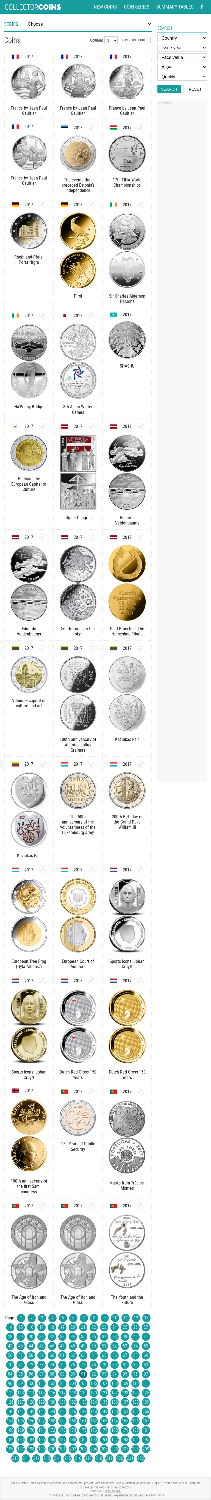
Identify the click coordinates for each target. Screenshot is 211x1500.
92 (93, 1374)
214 (57, 1458)
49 (83, 1346)
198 (31, 1449)
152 (135, 1411)
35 (83, 1336)
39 (125, 1336)
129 (41, 1402)
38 (114, 1336)
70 (10, 1364)
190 (93, 1439)
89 (62, 1374)
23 (104, 1327)
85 (20, 1374)
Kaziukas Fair (127, 739)
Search (169, 89)
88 (52, 1374)
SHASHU (127, 366)
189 (83, 1439)
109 (125, 1383)
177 (104, 1430)
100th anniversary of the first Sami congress (29, 1186)
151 (125, 1411)
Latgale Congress (77, 517)
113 (20, 1392)
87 (41, 1374)
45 (41, 1346)
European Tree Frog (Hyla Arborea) (29, 964)
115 (41, 1392)
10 (115, 1317)
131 (62, 1402)
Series (11, 24)
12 (136, 1317)
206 (114, 1449)
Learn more (156, 1495)
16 (31, 1327)
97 (146, 1374)
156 (31, 1420)
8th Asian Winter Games (78, 409)
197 (20, 1449)
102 (52, 1383)
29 (20, 1336)
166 (135, 1420)
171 (41, 1430)
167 (146, 1420)
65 (104, 1355)
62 (73, 1355)
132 (73, 1402)
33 (62, 1336)
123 (125, 1392)
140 (10, 1411)
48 (73, 1346)
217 (88, 1458)
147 (83, 1411)
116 (52, 1392)
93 (104, 1374)
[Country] (182, 38)
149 (104, 1411)
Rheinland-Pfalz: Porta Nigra (28, 259)
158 (52, 1420)
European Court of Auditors (78, 964)
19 (62, 1327)
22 (93, 1327)
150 (114, 1411)
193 (125, 1439)
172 (52, 1430)
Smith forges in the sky (78, 631)
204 (93, 1449)
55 (146, 1346)
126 (10, 1402)
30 (31, 1336)
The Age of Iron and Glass (29, 1300)
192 (114, 1439)
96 (135, 1374)
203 (83, 1449)
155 (20, 1420)
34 (73, 1336)
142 (31, 1411)
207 (125, 1449)
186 (52, 1439)
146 (73, 1411)
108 (114, 1383)
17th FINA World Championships (127, 182)
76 (73, 1364)
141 (20, 1411)
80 (114, 1364)
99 (20, 1383)
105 (83, 1383)
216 (78, 1458)
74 (52, 1364)
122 (114, 1392)
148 (93, 1411)
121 (104, 1392)
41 (146, 1336)
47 (62, 1346)
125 (146, 1392)
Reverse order (135, 40)
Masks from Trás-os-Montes (127, 1185)
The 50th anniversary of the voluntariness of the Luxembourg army (78, 824)
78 (93, 1364)
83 (146, 1364)
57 (20, 1355)
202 (73, 1449)
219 (109, 1458)
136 (114, 1402)
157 (41, 1420)
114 (31, 1392)
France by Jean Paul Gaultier (29, 110)
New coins (105, 7)
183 (20, 1439)
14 (10, 1327)
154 (10, 1420)
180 (135, 1430)
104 (73, 1383)
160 (73, 1420)
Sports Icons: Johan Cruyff (127, 964)
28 (10, 1336)
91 (83, 1374)
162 (93, 1420)
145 (62, 1411)
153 (146, 1411)
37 (104, 1336)
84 (10, 1374)
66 (114, 1355)
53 (125, 1346)
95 (125, 1374)
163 (104, 1420)
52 (114, 1346)
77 (83, 1364)
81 (125, 1364)
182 (10, 1439)
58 (31, 1355)
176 (93, 1430)
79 (104, 1364)
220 (119, 1458)
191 (104, 1439)
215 (67, 1458)
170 (31, 1430)
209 (146, 1449)
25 (125, 1327)
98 (10, 1383)
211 (26, 1458)
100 (31, 1383)
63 (83, 1355)
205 (104, 1449)
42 (10, 1346)
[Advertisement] (182, 190)
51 (104, 1346)
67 (125, 1355)
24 (114, 1327)
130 (52, 1402)
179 (125, 1430)
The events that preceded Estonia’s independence (78, 185)
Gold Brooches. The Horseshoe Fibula (127, 631)
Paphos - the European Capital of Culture (28, 484)
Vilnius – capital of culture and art (29, 703)
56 (10, 1355)
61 (62, 1355)
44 (31, 1346)
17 (41, 1327)
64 (93, 1355)
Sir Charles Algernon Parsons (127, 299)
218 (99, 1458)
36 (93, 1336)
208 (135, 1449)
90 (73, 1374)
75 (62, 1364)
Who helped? (113, 1491)
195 (146, 1439)
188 (73, 1439)
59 (41, 1355)
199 (41, 1449)
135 (104, 1402)
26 (135, 1327)
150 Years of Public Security (78, 1146)
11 (125, 1317)
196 (10, 1449)
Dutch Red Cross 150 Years (78, 1074)
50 (93, 1346)
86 (31, 1374)
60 (52, 1355)
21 (83, 1327)
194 (135, 1439)
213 (46, 1458)
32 (52, 1336)
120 (93, 1392)
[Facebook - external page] (202, 6)
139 (146, 1402)
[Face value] (182, 57)
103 (62, 1383)
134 (93, 1402)
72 (31, 1364)
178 (114, 1430)
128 (31, 1402)
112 (10, 1392)
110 (135, 1383)
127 (20, 1402)
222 (140, 1458)
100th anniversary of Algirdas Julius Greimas (78, 744)
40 (135, 1336)
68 (135, 1355)
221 (130, 1458)
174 (73, 1430)
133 (83, 1402)
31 (41, 1336)
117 (62, 1392)
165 (125, 1420)
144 (52, 1411)
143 (41, 1411)
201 (62, 1449)
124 (135, 1392)
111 (146, 1383)
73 (41, 1364)
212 (36, 1458)
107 (104, 1383)
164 (114, 1420)
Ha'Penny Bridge (28, 406)
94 (114, 1374)
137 (125, 1402)
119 (83, 1392)
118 (73, 1392)
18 (52, 1327)
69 (146, 1355)
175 (83, 1430)
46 (52, 1346)
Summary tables (174, 7)
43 (20, 1346)
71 (20, 1364)
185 (41, 1439)
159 (62, 1420)
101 (41, 1383)
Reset (195, 89)
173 (62, 1430)
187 (62, 1439)
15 (20, 1327)
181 (146, 1430)
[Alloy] (182, 67)
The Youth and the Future (127, 1300)
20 (73, 1327)
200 (52, 1449)
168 (10, 1430)
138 (135, 1402)
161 (83, 1420)
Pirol (78, 296)
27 (146, 1327)
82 (135, 1364)
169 (20, 1430)
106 (93, 1383)
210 (15, 1458)
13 (146, 1317)
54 (135, 1346)
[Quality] (182, 77)
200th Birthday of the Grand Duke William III (127, 822)
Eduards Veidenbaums (127, 520)
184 (31, 1439)
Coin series (136, 7)
